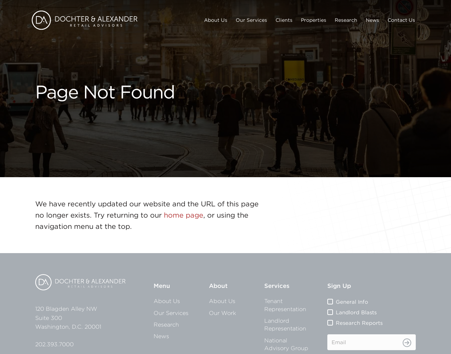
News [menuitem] (161, 336)
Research (346, 20)
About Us (215, 20)
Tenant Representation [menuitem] (285, 304)
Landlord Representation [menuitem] (285, 324)
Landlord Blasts (356, 312)
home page (183, 215)
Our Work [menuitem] (222, 312)
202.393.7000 (54, 344)
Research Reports (359, 323)
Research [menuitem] (166, 324)
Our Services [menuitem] (171, 312)
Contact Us (401, 20)
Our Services (251, 20)
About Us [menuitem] (167, 300)
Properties (313, 20)
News (372, 20)
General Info (352, 301)
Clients (284, 20)
